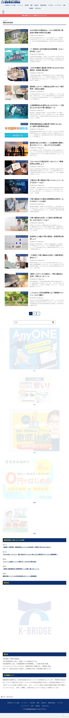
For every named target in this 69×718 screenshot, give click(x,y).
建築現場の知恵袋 (31, 714)
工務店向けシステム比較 (10, 5)
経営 (64, 5)
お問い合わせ (38, 8)
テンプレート (20, 5)
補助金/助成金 (43, 5)
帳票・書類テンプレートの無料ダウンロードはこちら (34, 15)
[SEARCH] (3, 12)
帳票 (31, 5)
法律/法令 (36, 5)
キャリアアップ (58, 5)
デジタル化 (50, 5)
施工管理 (27, 5)
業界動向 (31, 8)
